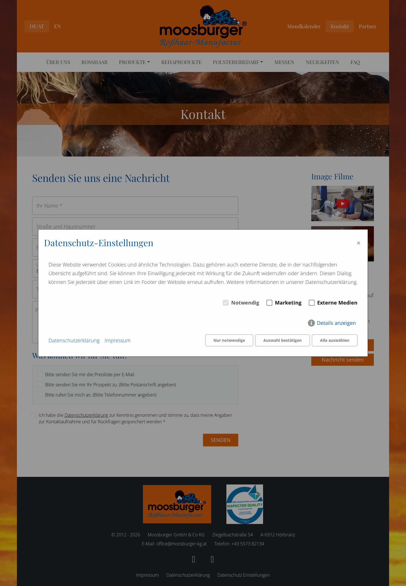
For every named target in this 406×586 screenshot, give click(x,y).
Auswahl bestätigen (282, 340)
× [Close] (359, 242)
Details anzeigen (336, 323)
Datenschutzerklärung (74, 340)
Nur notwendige (229, 340)
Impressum (118, 340)
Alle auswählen (334, 340)
